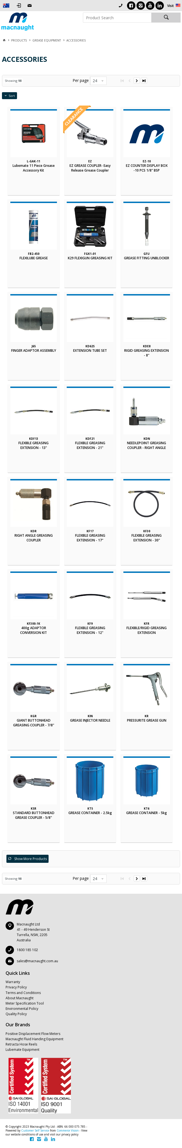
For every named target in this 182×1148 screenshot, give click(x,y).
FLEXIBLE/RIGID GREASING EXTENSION (146, 630)
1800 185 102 (27, 949)
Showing (13, 81)
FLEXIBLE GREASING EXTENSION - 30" (146, 538)
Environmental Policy (22, 1008)
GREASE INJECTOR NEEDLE (90, 720)
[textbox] (117, 18)
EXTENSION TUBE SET (90, 350)
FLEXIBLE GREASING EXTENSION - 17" (90, 538)
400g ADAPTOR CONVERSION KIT (33, 630)
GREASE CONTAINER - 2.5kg (90, 812)
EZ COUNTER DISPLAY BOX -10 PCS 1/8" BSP (146, 168)
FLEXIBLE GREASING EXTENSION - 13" (33, 445)
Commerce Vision (68, 1130)
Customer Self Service (35, 1130)
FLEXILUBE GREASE (34, 258)
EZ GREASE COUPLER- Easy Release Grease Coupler (90, 168)
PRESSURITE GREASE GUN (146, 720)
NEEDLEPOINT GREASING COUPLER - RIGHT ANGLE (146, 445)
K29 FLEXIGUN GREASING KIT (90, 258)
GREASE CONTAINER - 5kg (146, 812)
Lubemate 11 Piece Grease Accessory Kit (34, 168)
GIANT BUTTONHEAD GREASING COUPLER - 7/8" (33, 722)
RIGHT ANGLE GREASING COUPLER (34, 538)
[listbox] (98, 81)
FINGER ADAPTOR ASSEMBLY (33, 350)
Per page (81, 80)
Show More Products (30, 858)
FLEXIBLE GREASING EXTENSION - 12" (90, 630)
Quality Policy (16, 1014)
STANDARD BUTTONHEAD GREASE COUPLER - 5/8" (33, 815)
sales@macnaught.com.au (37, 961)
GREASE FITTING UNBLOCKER (146, 258)
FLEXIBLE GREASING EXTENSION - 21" (90, 445)
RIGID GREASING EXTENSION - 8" (146, 353)
